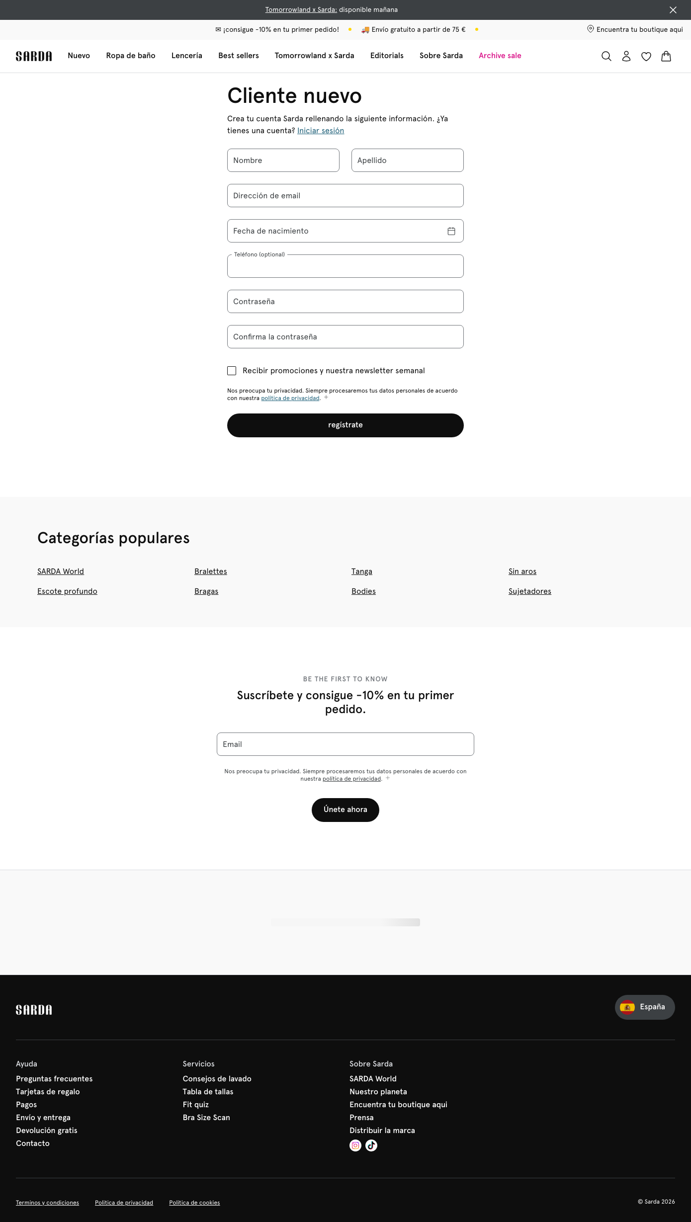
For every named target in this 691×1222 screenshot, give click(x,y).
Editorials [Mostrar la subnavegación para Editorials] (387, 56)
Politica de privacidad (124, 1202)
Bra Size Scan (207, 1118)
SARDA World (60, 571)
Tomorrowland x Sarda (314, 56)
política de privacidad (290, 398)
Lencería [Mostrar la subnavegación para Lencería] (187, 56)
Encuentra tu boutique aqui (398, 1105)
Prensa (361, 1118)
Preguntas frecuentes (54, 1079)
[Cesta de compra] (666, 56)
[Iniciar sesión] (626, 56)
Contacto (33, 1144)
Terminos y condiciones (47, 1202)
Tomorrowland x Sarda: (301, 10)
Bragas (206, 591)
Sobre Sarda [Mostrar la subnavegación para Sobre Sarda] (441, 56)
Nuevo (79, 56)
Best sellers (238, 56)
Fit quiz (196, 1105)
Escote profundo (67, 591)
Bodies (363, 591)
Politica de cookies (194, 1202)
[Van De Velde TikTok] (371, 1147)
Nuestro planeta (378, 1092)
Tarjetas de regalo (48, 1092)
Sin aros (522, 571)
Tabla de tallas (208, 1092)
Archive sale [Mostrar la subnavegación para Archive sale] (500, 56)
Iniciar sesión (321, 130)
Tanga (361, 571)
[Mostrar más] (326, 398)
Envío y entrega (43, 1118)
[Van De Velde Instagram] (355, 1147)
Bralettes (210, 571)
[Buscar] (606, 56)
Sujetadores (530, 591)
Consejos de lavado (217, 1079)
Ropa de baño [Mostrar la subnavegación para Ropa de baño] (130, 56)
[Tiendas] (635, 30)
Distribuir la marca (382, 1131)
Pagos (26, 1105)
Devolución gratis (47, 1131)
